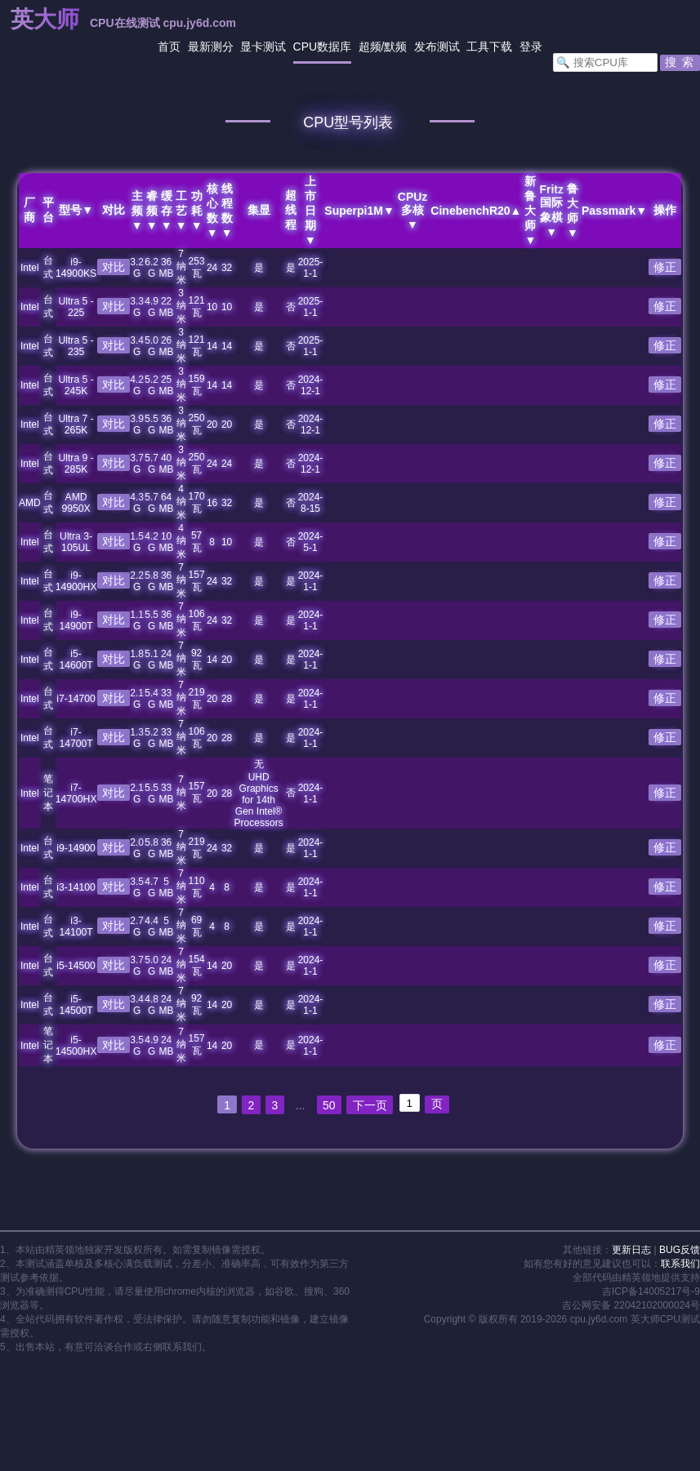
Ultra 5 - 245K (76, 385)
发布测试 (437, 46)
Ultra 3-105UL (75, 542)
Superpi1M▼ (359, 210)
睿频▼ (151, 210)
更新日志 (631, 1249)
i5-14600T (76, 659)
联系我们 (680, 1263)
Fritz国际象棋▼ (551, 210)
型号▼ (76, 209)
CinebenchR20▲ (475, 210)
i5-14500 (76, 965)
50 (330, 1105)
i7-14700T (76, 738)
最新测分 (211, 46)
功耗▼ (196, 210)
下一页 (371, 1105)
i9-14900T (76, 620)
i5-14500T (76, 1004)
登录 (530, 46)
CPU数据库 (322, 46)
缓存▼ (166, 210)
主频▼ (136, 210)
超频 (370, 46)
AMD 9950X (76, 502)
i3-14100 (76, 887)
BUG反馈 (679, 1249)
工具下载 (489, 46)
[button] (680, 63)
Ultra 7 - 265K (76, 424)
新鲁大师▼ (530, 211)
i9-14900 (76, 848)
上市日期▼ (310, 211)
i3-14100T (76, 926)
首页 (169, 46)
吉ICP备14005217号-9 (651, 1291)
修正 (664, 266)
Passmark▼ (614, 210)
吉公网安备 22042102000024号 (631, 1305)
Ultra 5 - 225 (76, 307)
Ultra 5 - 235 (76, 346)
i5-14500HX (76, 1045)
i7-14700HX (76, 793)
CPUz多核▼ (412, 210)
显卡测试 (263, 46)
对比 (112, 266)
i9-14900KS (76, 267)
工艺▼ (180, 210)
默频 (395, 46)
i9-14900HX (76, 581)
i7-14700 (76, 698)
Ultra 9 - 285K (76, 463)
